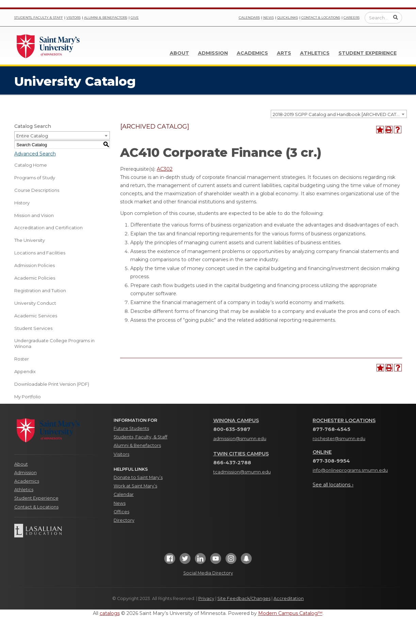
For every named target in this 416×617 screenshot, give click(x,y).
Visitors (73, 17)
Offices (121, 511)
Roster (21, 359)
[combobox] (339, 114)
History (22, 202)
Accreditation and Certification (48, 227)
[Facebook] (169, 560)
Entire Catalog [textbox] (32, 135)
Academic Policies (34, 278)
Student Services (33, 328)
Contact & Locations (320, 17)
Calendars (249, 17)
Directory (124, 520)
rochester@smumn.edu (339, 438)
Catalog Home (30, 165)
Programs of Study (34, 177)
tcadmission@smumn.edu (242, 471)
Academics (252, 53)
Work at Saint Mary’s (135, 485)
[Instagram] (231, 560)
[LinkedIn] (200, 560)
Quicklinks (287, 17)
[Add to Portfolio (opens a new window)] (380, 129)
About (179, 53)
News (268, 17)
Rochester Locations (344, 420)
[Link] (48, 46)
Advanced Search (35, 154)
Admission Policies (34, 265)
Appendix (25, 371)
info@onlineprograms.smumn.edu (350, 470)
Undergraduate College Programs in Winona (54, 343)
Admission (213, 53)
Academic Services (35, 315)
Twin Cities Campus (241, 454)
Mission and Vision (34, 215)
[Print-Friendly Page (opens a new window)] (389, 129)
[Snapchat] (246, 560)
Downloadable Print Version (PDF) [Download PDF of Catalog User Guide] (51, 384)
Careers (352, 17)
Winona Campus (236, 420)
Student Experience (367, 53)
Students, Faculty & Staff (38, 17)
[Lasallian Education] (59, 530)
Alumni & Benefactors (105, 17)
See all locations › (333, 485)
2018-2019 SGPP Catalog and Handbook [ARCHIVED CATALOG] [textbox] (339, 114)
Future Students (131, 428)
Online (322, 452)
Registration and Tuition (40, 290)
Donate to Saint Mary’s (138, 477)
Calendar (124, 494)
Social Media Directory (208, 573)
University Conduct (35, 303)
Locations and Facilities (39, 252)
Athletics (315, 53)
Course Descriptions (36, 190)
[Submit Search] (395, 17)
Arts (284, 53)
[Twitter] (185, 560)
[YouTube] (215, 560)
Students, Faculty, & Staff (140, 436)
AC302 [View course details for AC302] (164, 169)
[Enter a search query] (383, 17)
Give (135, 17)
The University (29, 240)
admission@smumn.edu (239, 438)
